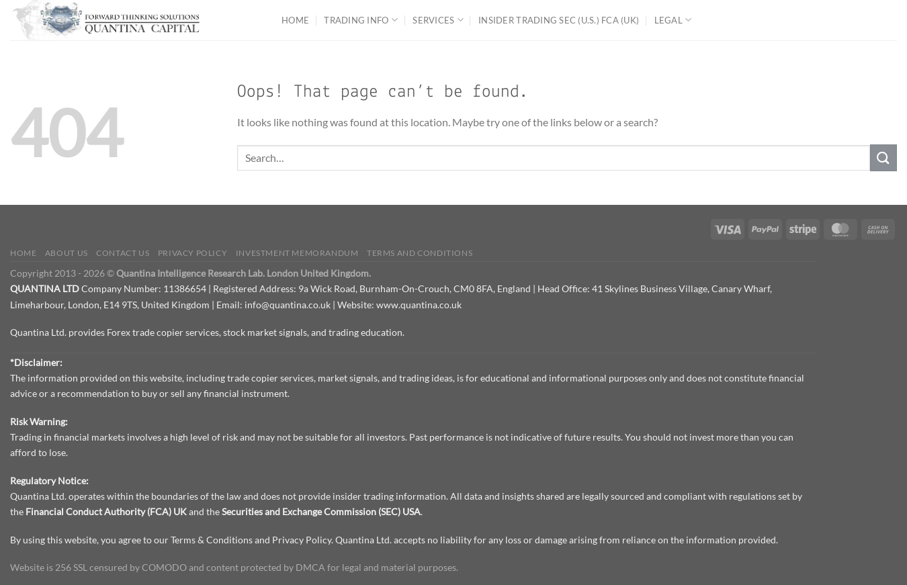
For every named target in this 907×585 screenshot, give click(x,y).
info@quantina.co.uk (288, 304)
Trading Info (361, 19)
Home (295, 20)
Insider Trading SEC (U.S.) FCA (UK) (558, 20)
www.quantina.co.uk (419, 304)
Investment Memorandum (297, 253)
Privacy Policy (193, 253)
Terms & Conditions (212, 539)
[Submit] (883, 157)
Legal (673, 19)
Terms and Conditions (419, 253)
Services (438, 19)
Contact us (122, 253)
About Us (66, 253)
